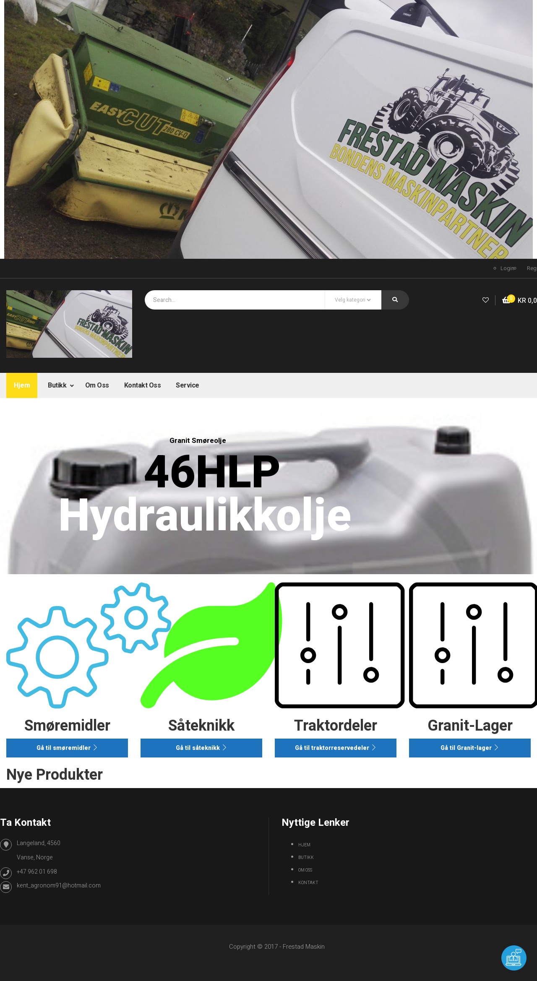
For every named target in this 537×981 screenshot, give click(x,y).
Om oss (97, 385)
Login (507, 268)
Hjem (22, 385)
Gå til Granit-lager (470, 748)
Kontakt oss (142, 385)
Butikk (58, 385)
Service (187, 385)
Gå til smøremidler (67, 748)
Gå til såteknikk (201, 748)
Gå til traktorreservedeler (336, 748)
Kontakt (308, 883)
